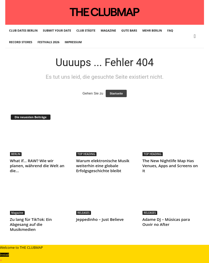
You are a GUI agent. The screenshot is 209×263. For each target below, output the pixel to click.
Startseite (116, 93)
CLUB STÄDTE (85, 30)
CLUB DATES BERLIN (23, 30)
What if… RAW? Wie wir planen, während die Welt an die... (37, 165)
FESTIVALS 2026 (48, 42)
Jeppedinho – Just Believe (100, 219)
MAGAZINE (108, 30)
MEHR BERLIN (152, 30)
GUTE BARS (129, 30)
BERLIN (16, 154)
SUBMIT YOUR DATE (57, 30)
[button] (196, 36)
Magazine (17, 213)
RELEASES (84, 213)
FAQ (170, 30)
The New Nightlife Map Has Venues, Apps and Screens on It (170, 165)
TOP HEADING (86, 154)
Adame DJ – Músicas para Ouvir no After (166, 222)
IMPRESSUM (73, 42)
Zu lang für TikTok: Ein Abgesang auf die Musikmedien (31, 224)
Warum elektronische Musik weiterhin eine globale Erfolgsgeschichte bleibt (103, 165)
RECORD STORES (20, 42)
